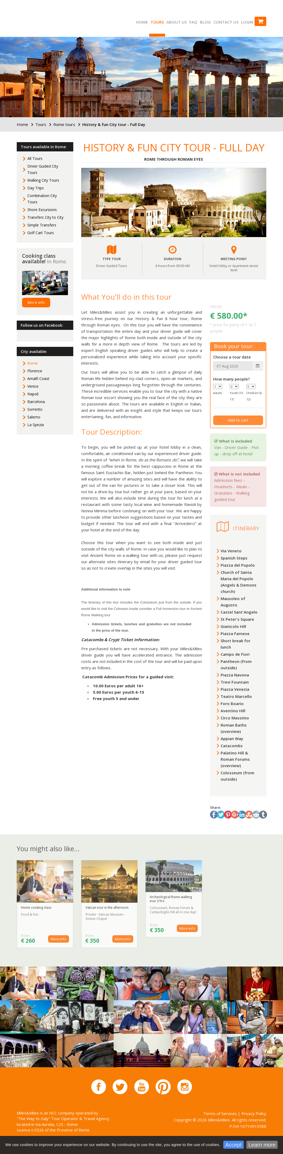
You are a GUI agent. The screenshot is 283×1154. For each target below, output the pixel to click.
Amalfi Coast (38, 378)
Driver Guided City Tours (42, 169)
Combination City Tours (42, 198)
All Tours (34, 158)
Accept (233, 1146)
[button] (95, 202)
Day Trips (35, 187)
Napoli (32, 393)
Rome (32, 363)
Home (142, 22)
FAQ (193, 22)
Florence (34, 370)
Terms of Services (220, 1113)
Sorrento (34, 409)
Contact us (225, 22)
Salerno (33, 416)
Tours (157, 22)
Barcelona (36, 401)
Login (247, 22)
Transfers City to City (45, 217)
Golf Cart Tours (40, 232)
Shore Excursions (42, 209)
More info (36, 302)
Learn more (262, 1146)
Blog (205, 22)
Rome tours (64, 124)
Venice (32, 386)
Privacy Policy (253, 1113)
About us (176, 22)
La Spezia (35, 424)
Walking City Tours (43, 180)
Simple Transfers (41, 225)
